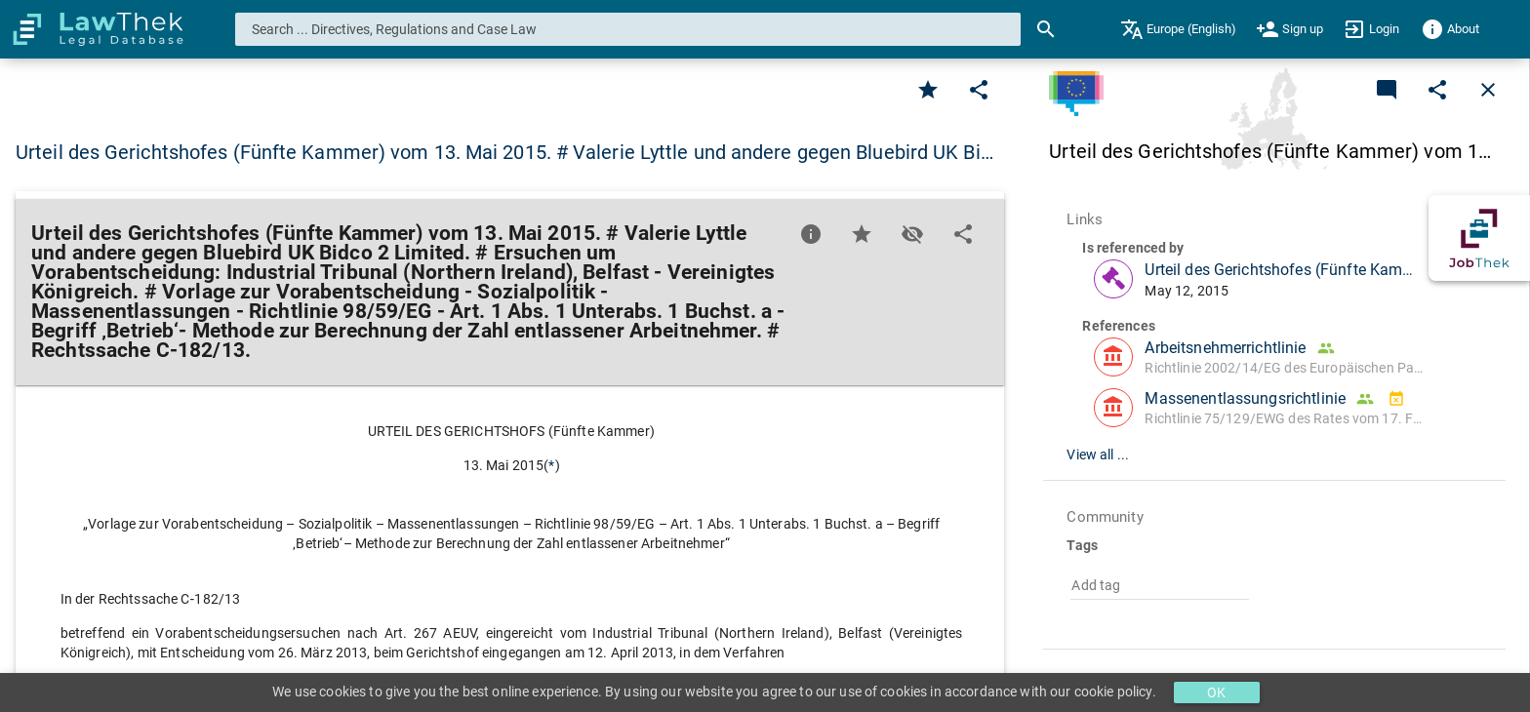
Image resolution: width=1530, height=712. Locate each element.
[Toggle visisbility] (912, 234)
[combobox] (628, 29)
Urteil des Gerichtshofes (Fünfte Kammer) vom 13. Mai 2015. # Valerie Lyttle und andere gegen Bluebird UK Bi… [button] (504, 152)
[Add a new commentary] (1386, 89)
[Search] (1046, 29)
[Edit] (978, 89)
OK (1216, 692)
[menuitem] (1178, 29)
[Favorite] (927, 89)
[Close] (1488, 89)
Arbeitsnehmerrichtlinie (1225, 347)
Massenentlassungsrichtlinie (1245, 398)
